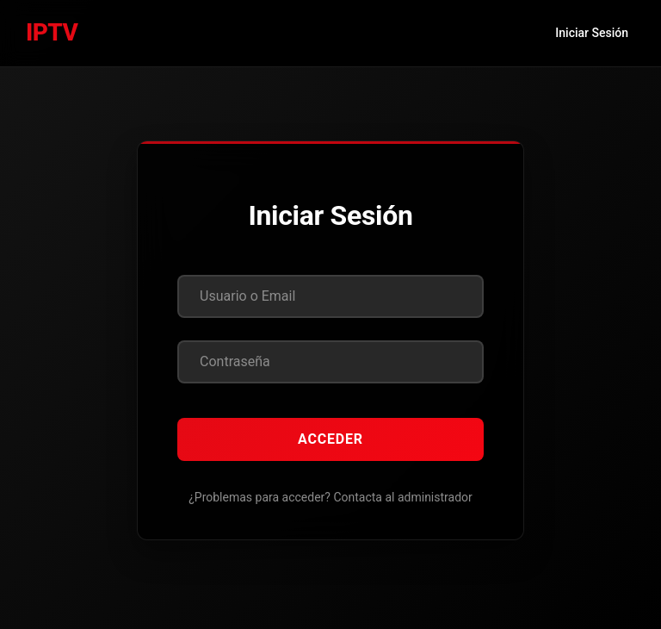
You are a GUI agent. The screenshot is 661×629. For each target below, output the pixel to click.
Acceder (330, 439)
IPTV (51, 32)
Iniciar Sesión (591, 33)
